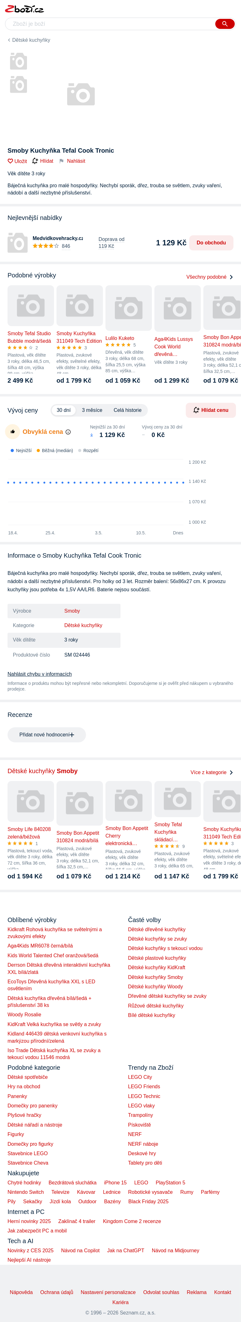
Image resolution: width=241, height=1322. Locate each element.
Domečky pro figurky (30, 1144)
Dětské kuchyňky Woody (155, 986)
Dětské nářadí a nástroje (35, 1125)
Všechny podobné (209, 277)
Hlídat (42, 161)
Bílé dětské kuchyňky (151, 1015)
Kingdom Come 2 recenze (132, 1221)
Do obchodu (211, 242)
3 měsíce (92, 410)
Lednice (111, 1192)
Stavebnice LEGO (28, 1153)
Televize (60, 1192)
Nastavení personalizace (108, 1292)
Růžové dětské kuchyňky (156, 1005)
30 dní (64, 410)
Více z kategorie (211, 772)
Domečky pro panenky (32, 1105)
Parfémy (210, 1192)
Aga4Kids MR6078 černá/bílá (40, 945)
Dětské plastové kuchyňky (157, 958)
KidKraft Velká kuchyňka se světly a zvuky (54, 1024)
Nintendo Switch (26, 1192)
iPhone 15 (115, 1182)
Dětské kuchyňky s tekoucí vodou (165, 948)
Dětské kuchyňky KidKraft (156, 967)
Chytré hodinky (24, 1182)
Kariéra (120, 1302)
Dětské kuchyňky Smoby (155, 977)
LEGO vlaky (141, 1105)
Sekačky (32, 1201)
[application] (104, 492)
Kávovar (86, 1192)
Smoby (72, 611)
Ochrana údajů (56, 1292)
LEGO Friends (144, 1086)
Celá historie (128, 410)
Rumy (186, 1192)
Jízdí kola (60, 1201)
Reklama (196, 1292)
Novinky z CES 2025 (31, 1250)
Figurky (16, 1134)
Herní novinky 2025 (29, 1221)
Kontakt (222, 1292)
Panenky (17, 1096)
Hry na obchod (24, 1086)
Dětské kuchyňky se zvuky (157, 939)
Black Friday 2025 (148, 1201)
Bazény (112, 1201)
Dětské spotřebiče (28, 1077)
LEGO (141, 1182)
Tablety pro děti (145, 1163)
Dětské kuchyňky (31, 40)
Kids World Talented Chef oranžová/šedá (53, 955)
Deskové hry (142, 1153)
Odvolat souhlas (161, 1292)
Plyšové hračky (24, 1115)
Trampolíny (140, 1115)
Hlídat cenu (210, 410)
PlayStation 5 (170, 1182)
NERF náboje (143, 1144)
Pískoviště (139, 1125)
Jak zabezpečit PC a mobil (37, 1230)
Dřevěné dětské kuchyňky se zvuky (167, 996)
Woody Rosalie (24, 1014)
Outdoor (87, 1201)
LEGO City (140, 1077)
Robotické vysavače (150, 1192)
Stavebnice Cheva (28, 1163)
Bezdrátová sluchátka (73, 1182)
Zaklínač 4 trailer (76, 1221)
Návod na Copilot (80, 1250)
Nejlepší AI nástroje (29, 1260)
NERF (135, 1134)
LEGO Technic (144, 1096)
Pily (12, 1201)
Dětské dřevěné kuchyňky (156, 929)
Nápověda (21, 1292)
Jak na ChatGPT (125, 1250)
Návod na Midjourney (175, 1250)
